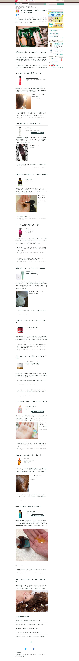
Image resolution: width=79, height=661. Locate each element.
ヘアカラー (18, 137)
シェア (35, 649)
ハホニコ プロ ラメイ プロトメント (32, 273)
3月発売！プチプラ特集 (53, 36)
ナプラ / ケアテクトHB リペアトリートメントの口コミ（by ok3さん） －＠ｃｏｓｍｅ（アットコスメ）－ (32, 350)
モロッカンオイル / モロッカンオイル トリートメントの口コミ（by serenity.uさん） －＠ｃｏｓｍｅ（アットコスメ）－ (32, 573)
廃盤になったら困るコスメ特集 (54, 33)
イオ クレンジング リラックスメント (32, 78)
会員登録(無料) (58, 0)
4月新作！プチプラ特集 (53, 30)
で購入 (37, 132)
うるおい (22, 19)
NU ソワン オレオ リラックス (29, 460)
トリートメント (20, 142)
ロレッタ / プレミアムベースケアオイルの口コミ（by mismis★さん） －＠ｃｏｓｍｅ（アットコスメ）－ (32, 449)
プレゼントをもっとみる (59, 54)
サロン (31, 17)
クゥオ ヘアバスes (29, 179)
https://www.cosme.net (37, 98)
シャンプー (29, 19)
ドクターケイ (52, 64)
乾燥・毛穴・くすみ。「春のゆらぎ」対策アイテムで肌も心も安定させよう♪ (29, 624)
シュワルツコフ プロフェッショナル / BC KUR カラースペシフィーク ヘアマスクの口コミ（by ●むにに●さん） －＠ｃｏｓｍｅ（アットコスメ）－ (32, 384)
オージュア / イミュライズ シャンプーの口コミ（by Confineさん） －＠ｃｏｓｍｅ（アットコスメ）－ (32, 262)
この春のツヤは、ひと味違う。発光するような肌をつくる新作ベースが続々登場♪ (30, 636)
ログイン (62, 0)
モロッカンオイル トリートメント (31, 511)
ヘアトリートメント (33, 654)
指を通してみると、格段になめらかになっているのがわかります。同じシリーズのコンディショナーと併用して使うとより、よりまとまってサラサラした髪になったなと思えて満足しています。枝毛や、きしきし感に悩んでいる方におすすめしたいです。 (31, 114)
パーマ (20, 238)
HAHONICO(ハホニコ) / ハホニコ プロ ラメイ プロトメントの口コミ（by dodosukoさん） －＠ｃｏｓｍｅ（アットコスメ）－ (32, 314)
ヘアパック (19, 60)
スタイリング (18, 525)
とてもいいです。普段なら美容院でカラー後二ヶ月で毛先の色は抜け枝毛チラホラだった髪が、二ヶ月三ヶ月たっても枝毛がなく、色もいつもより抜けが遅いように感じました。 (31, 391)
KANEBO (52, 61)
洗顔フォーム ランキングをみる (58, 67)
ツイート (28, 649)
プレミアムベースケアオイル (30, 406)
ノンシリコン (43, 19)
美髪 (24, 656)
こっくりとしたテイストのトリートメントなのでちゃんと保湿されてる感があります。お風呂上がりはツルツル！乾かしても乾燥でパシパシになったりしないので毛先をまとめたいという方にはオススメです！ (31, 346)
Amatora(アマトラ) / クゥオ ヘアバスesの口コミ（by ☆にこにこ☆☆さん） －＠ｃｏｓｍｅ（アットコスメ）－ (32, 219)
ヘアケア (35, 17)
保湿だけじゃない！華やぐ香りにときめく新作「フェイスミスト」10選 (28, 632)
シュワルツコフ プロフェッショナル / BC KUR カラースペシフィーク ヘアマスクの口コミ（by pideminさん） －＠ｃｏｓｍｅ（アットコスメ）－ (32, 395)
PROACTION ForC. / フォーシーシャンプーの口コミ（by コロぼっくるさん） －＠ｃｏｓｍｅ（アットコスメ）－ (32, 168)
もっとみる (61, 37)
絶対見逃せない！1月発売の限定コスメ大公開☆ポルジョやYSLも (27, 628)
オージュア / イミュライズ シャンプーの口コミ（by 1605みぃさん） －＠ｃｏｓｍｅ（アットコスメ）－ (32, 253)
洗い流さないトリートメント (41, 523)
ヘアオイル (34, 415)
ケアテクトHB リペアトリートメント (32, 327)
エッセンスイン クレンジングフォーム (54, 59)
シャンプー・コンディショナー (24, 654)
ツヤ (43, 90)
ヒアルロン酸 (25, 285)
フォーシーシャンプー (29, 128)
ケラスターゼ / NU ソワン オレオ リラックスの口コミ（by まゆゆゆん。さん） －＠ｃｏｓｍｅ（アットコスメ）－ (32, 500)
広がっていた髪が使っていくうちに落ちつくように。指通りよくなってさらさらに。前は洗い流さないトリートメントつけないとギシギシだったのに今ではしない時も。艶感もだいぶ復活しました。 (31, 249)
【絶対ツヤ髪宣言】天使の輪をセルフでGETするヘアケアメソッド (28, 620)
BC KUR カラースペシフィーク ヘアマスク (33, 363)
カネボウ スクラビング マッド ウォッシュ (54, 62)
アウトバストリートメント (41, 654)
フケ (31, 286)
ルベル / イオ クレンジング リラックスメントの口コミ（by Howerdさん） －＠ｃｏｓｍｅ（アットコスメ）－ (32, 118)
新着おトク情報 (31, 0)
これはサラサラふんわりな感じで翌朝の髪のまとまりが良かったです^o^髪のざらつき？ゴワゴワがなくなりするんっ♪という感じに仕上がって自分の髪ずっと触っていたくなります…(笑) (31, 496)
